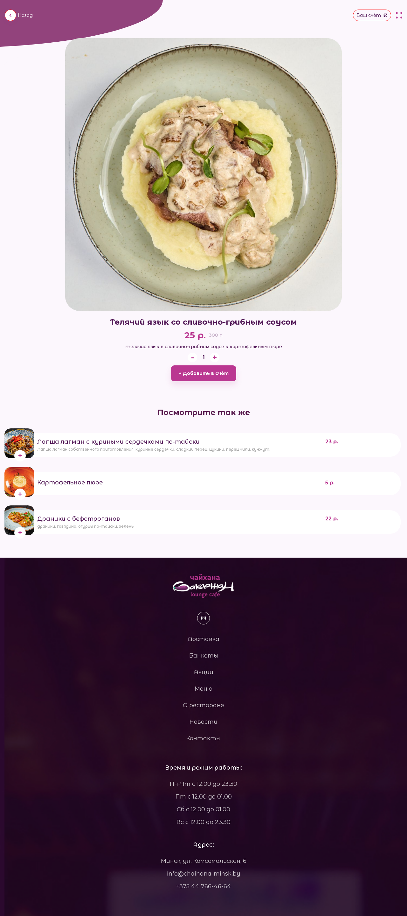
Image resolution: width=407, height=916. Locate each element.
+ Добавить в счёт (204, 373)
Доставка (203, 639)
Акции (203, 672)
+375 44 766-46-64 (203, 886)
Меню (203, 688)
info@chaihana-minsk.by (203, 873)
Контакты (203, 738)
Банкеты (203, 655)
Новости (203, 721)
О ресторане (203, 705)
